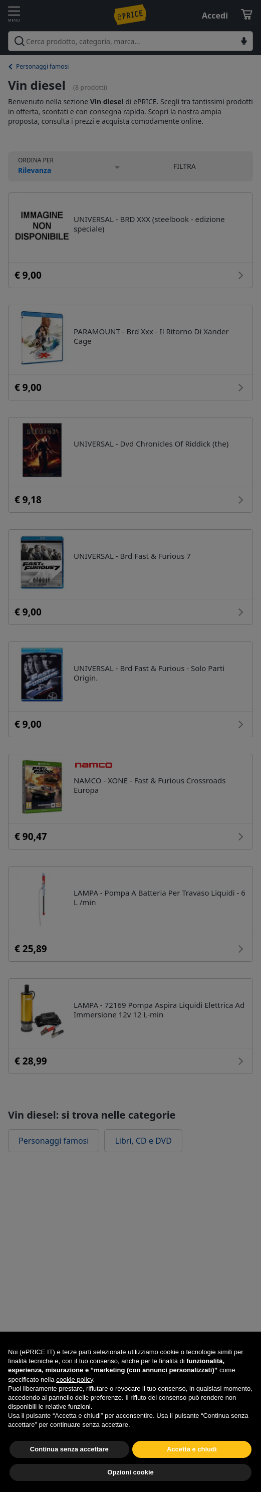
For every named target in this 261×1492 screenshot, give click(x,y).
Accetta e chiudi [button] (192, 1472)
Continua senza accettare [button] (69, 1472)
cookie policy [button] (74, 1402)
